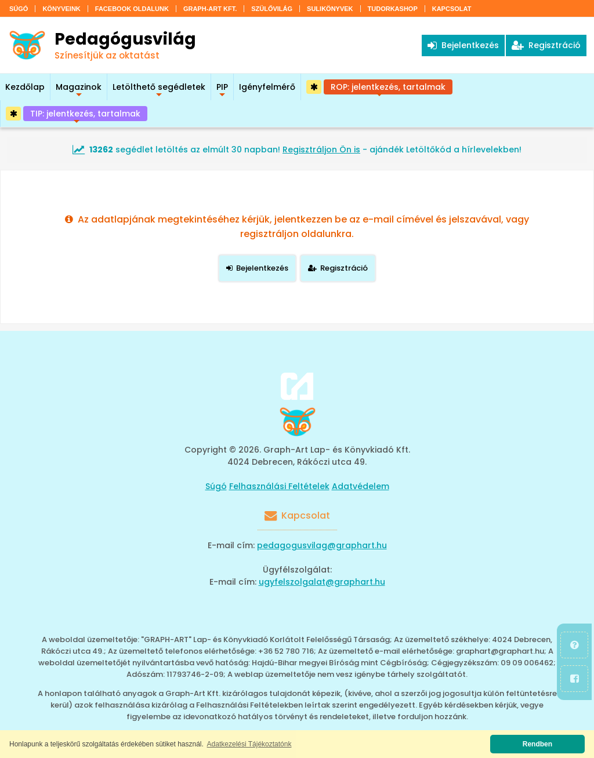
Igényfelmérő (267, 87)
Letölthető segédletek (159, 90)
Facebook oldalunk (132, 8)
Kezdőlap (25, 87)
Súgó (18, 8)
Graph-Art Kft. (210, 8)
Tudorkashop (393, 8)
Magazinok (79, 90)
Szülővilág (271, 8)
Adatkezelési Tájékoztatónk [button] (249, 744)
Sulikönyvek (330, 8)
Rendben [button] (537, 744)
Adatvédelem (360, 486)
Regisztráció (546, 45)
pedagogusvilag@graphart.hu (322, 545)
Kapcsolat (452, 8)
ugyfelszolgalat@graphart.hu (322, 582)
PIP (222, 90)
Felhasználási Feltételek (279, 486)
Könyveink (61, 8)
